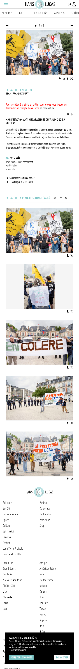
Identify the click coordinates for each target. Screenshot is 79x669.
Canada (43, 591)
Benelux (44, 603)
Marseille (7, 597)
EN (72, 114)
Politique (7, 503)
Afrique (43, 563)
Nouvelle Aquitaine (12, 580)
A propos (59, 13)
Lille (5, 591)
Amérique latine (48, 568)
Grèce (42, 631)
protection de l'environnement (19, 162)
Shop (42, 525)
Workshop (45, 520)
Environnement (11, 514)
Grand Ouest (9, 568)
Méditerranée (47, 580)
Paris (5, 603)
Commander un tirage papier (22, 178)
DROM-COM (9, 586)
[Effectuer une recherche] (69, 4)
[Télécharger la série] (61, 198)
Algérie (43, 620)
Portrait (44, 503)
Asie (42, 574)
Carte (22, 13)
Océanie (43, 586)
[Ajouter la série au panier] (66, 198)
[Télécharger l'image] (59, 78)
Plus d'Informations (17, 650)
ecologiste (10, 169)
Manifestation (11, 165)
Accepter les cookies (21, 657)
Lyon (5, 608)
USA (42, 597)
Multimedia (45, 514)
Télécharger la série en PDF (22, 182)
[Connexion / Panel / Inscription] (74, 4)
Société (6, 508)
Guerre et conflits (12, 554)
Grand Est (8, 563)
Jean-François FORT (17, 93)
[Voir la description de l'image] (67, 78)
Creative (7, 537)
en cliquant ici (47, 108)
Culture (6, 525)
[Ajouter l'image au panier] (63, 78)
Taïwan (43, 608)
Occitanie (7, 574)
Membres (7, 13)
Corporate (45, 508)
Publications (40, 13)
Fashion (6, 543)
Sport (6, 520)
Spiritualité (8, 531)
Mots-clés (15, 157)
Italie (42, 626)
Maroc (43, 614)
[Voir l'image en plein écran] (71, 78)
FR (68, 114)
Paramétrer (62, 657)
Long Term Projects (13, 548)
